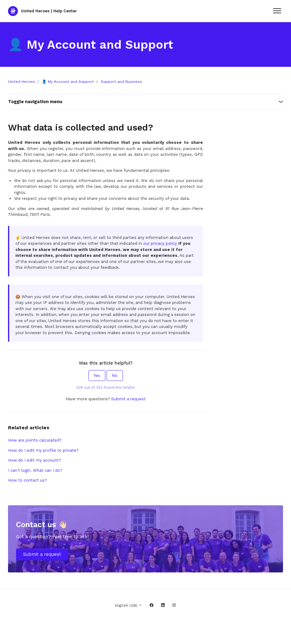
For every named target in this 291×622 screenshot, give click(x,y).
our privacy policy (160, 243)
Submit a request (128, 399)
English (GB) (128, 605)
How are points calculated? (35, 440)
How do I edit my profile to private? (43, 450)
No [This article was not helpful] (114, 375)
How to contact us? (27, 480)
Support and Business (121, 81)
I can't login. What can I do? (35, 470)
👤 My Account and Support (68, 81)
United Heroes (21, 81)
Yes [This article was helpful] (97, 375)
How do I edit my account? (34, 460)
